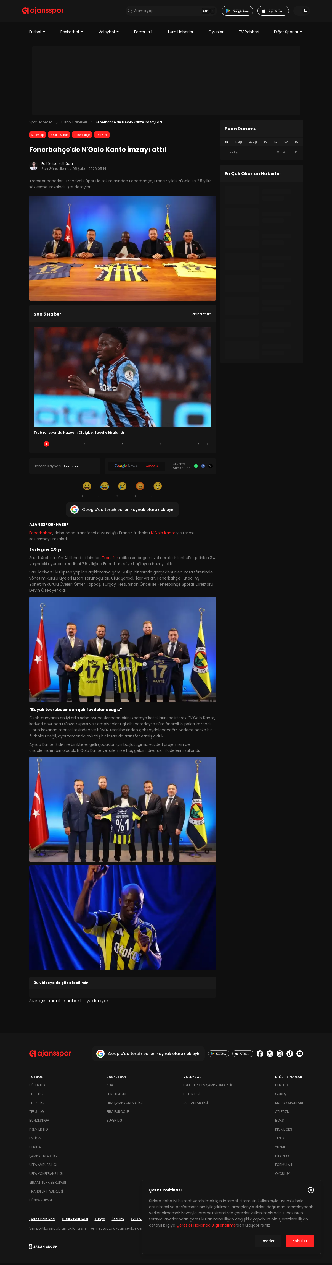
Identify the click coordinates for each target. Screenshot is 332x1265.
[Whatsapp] (196, 469)
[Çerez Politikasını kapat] (310, 1190)
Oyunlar (216, 34)
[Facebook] (203, 469)
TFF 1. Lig (36, 1096)
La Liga (35, 1140)
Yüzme (280, 1149)
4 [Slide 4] (161, 447)
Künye (100, 1221)
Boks (279, 1123)
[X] (210, 469)
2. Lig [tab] (253, 144)
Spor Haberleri (40, 124)
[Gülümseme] (87, 492)
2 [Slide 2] (84, 447)
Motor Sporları (289, 1105)
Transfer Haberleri (46, 1193)
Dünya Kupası (40, 1202)
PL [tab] (265, 144)
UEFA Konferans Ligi (46, 1176)
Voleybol (109, 34)
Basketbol (71, 34)
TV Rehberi (249, 34)
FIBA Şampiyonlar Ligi (125, 1105)
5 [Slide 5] (199, 447)
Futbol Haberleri (74, 124)
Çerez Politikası (42, 1221)
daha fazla (201, 316)
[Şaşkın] (157, 492)
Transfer (101, 137)
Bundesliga (39, 1123)
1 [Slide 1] (46, 447)
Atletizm (282, 1114)
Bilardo (282, 1158)
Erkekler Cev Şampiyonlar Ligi (209, 1087)
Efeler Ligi (191, 1096)
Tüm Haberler (180, 34)
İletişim (118, 1221)
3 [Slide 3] (122, 447)
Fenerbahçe (82, 137)
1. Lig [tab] (238, 144)
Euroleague (117, 1096)
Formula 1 (143, 34)
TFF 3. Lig (36, 1114)
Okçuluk (282, 1176)
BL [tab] (296, 144)
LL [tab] (275, 144)
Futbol (37, 34)
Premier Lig (38, 1131)
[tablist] (261, 144)
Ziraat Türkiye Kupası (47, 1185)
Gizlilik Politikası (75, 1221)
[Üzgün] (122, 492)
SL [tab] (226, 144)
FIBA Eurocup (118, 1114)
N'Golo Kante (59, 137)
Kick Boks (283, 1131)
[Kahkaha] (104, 492)
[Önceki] (38, 447)
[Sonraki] (207, 447)
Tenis (279, 1140)
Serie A (35, 1149)
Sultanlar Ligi (195, 1105)
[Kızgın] (140, 492)
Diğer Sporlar (288, 34)
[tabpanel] (261, 155)
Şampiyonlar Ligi (43, 1158)
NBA (110, 1087)
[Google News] (137, 468)
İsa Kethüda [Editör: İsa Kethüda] (62, 166)
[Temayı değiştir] (294, 12)
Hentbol (282, 1087)
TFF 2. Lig (36, 1105)
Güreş (280, 1096)
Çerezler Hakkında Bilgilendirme (206, 1225)
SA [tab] (286, 144)
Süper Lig (37, 137)
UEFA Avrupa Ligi (43, 1167)
